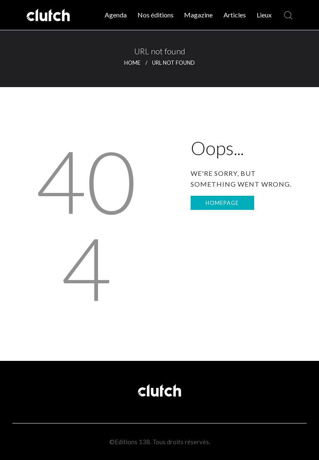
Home (132, 62)
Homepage (222, 203)
